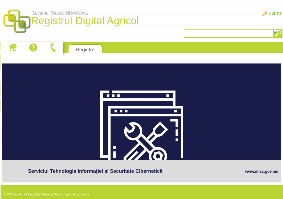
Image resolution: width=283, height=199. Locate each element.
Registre (85, 49)
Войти (275, 13)
